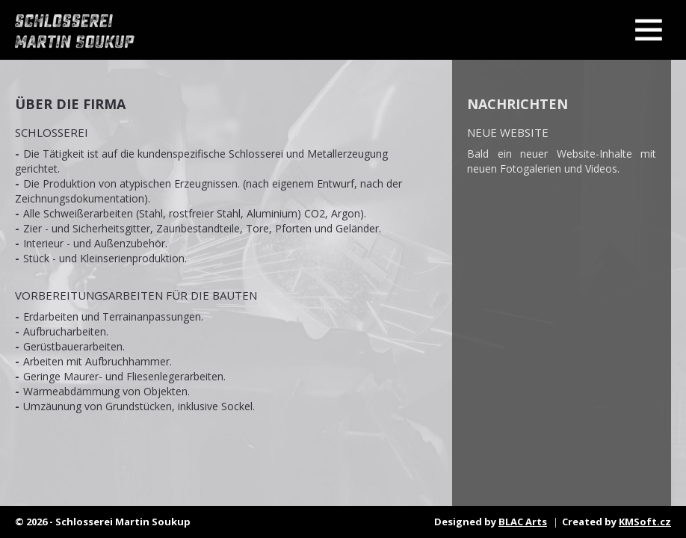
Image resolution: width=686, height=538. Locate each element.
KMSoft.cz (645, 521)
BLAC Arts (522, 521)
